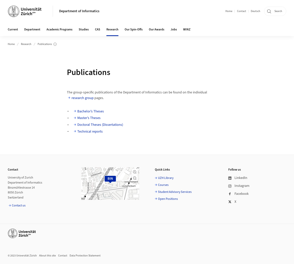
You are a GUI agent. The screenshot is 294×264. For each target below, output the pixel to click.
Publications (47, 44)
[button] (135, 172)
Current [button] (13, 29)
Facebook (238, 193)
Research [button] (112, 29)
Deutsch (255, 11)
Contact (241, 11)
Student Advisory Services (175, 192)
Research (26, 44)
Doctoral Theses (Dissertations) (100, 124)
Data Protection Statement (85, 256)
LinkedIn (237, 177)
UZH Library (165, 178)
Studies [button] (84, 29)
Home (228, 11)
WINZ (187, 29)
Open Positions (168, 199)
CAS (97, 29)
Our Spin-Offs (134, 29)
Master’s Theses (89, 118)
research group (83, 98)
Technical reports (90, 131)
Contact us (19, 205)
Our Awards (156, 29)
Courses (163, 185)
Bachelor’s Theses (90, 111)
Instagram (238, 185)
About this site (47, 256)
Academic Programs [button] (59, 29)
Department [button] (32, 29)
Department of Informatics (79, 11)
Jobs (174, 29)
